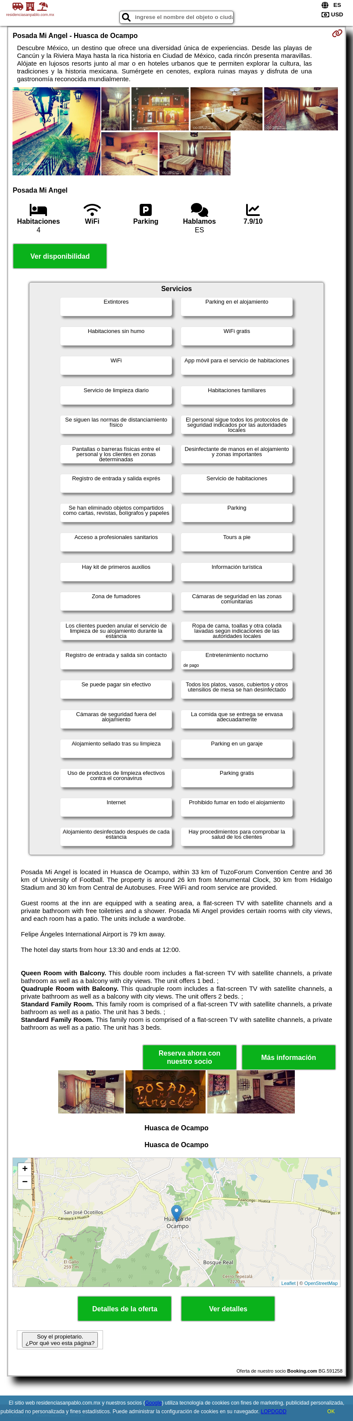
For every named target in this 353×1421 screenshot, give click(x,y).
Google (153, 1403)
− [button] (25, 1182)
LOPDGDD (273, 1411)
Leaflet (288, 1283)
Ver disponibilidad (60, 256)
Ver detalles (228, 1309)
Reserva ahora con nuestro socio (189, 1057)
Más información (288, 1057)
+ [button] (25, 1169)
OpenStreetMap (321, 1283)
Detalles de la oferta (124, 1309)
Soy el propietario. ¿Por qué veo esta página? (59, 1339)
